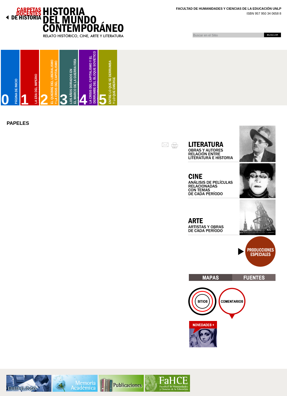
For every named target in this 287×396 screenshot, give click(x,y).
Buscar (192, 32)
